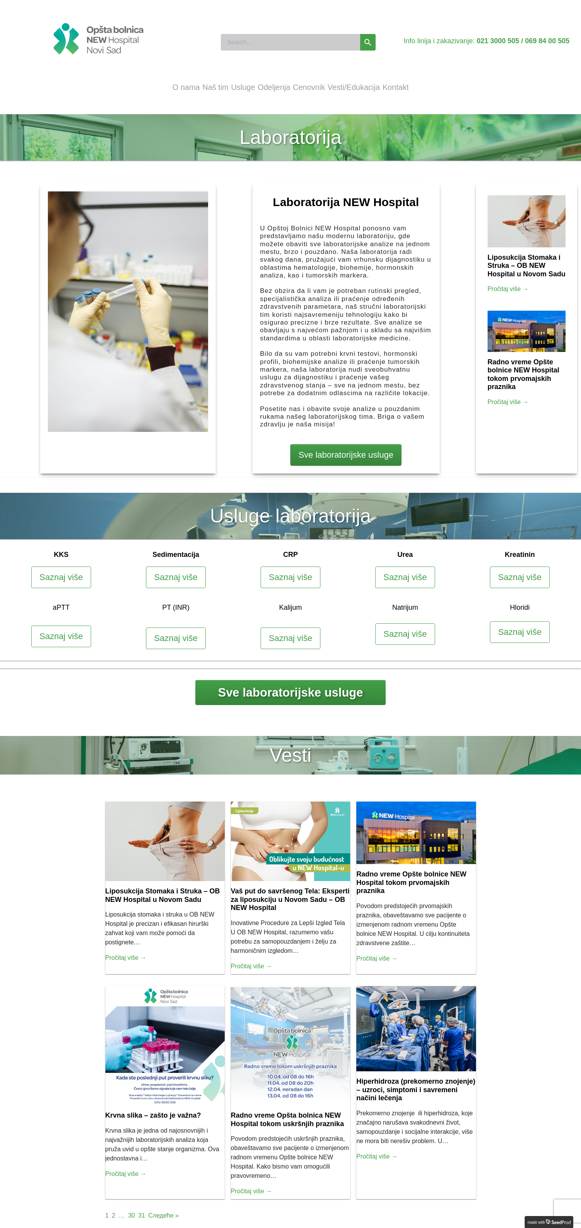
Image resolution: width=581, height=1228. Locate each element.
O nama (186, 87)
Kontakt (396, 87)
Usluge (243, 87)
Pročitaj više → (508, 289)
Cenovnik (309, 87)
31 (141, 1215)
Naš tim (215, 87)
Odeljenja (273, 87)
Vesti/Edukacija (353, 87)
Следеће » (163, 1215)
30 (131, 1215)
